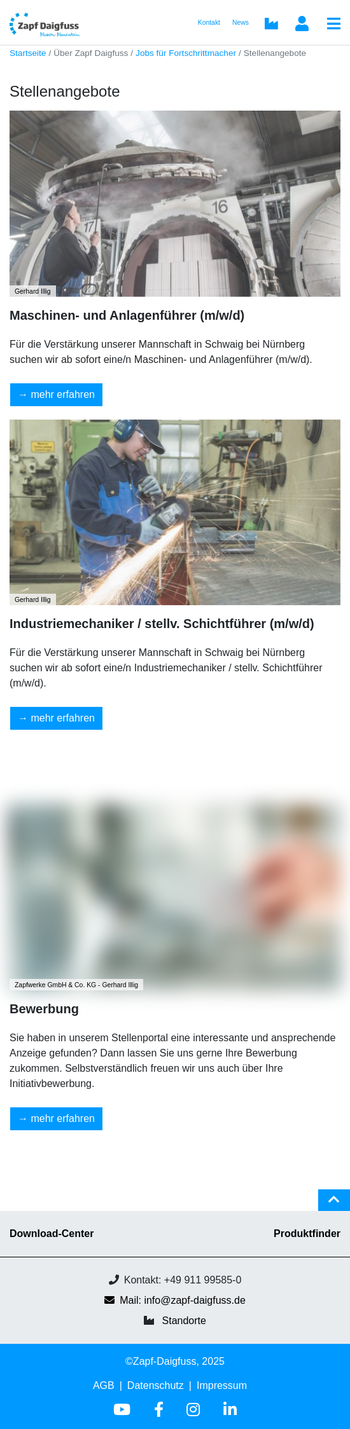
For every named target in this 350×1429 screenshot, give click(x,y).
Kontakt (209, 22)
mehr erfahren (63, 394)
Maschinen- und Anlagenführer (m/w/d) (127, 315)
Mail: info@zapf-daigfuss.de (175, 1300)
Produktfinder (307, 1233)
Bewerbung (44, 1009)
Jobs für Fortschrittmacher (186, 53)
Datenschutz (155, 1385)
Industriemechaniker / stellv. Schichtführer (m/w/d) (162, 624)
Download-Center (52, 1233)
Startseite (28, 53)
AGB (104, 1385)
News (240, 22)
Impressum (222, 1385)
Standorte (184, 1320)
